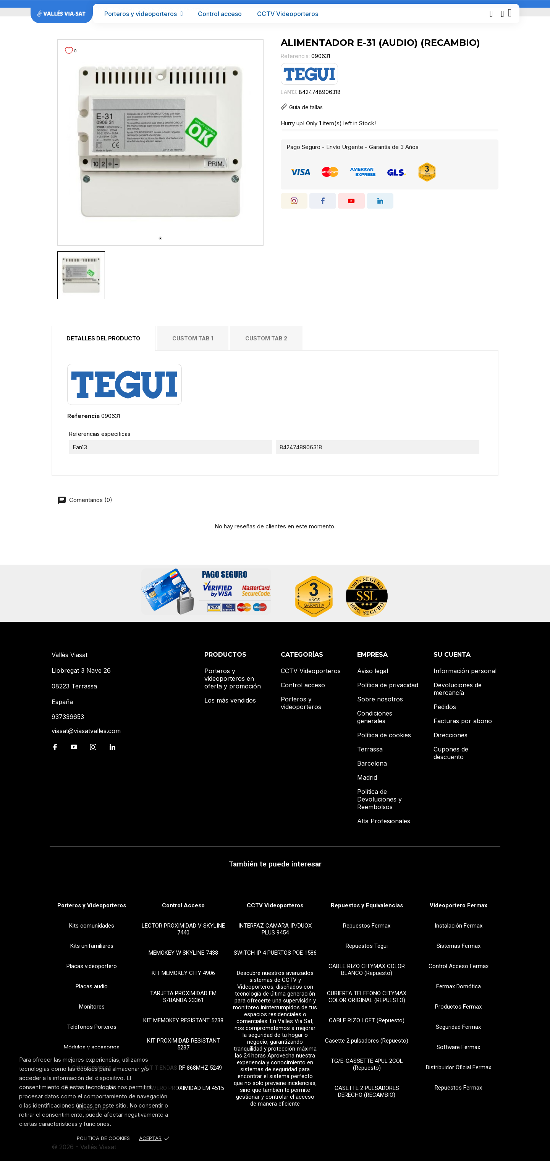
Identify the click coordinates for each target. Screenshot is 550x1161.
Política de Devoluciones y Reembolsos (379, 799)
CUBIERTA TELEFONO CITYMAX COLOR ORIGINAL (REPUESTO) (366, 997)
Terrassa (370, 749)
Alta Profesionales (383, 821)
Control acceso (220, 14)
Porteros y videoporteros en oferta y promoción (232, 678)
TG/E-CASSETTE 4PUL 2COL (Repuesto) (367, 1064)
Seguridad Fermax (458, 1026)
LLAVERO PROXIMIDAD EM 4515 (183, 1088)
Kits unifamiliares (91, 945)
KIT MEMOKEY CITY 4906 (183, 973)
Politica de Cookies (103, 1138)
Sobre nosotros (380, 699)
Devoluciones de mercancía (458, 688)
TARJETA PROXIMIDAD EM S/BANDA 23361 (183, 997)
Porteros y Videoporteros (91, 905)
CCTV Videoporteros (287, 14)
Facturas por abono (463, 721)
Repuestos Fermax (366, 925)
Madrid (367, 777)
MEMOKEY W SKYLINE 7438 (183, 952)
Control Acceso (183, 905)
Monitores (92, 1006)
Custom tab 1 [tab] (192, 338)
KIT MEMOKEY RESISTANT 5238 (183, 1020)
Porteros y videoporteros (143, 14)
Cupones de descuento (451, 753)
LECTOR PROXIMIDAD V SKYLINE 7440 (183, 929)
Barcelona (372, 763)
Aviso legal (372, 671)
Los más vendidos (230, 700)
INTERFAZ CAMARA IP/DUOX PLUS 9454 (275, 929)
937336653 (68, 717)
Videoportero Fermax (458, 905)
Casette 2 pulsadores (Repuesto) (366, 1040)
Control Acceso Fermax (459, 966)
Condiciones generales (374, 717)
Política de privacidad (387, 685)
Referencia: (295, 56)
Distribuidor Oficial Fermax (458, 1067)
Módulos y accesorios (92, 1047)
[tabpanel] (160, 142)
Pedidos (445, 707)
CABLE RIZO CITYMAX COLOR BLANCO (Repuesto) (366, 969)
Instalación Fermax (458, 925)
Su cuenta (452, 654)
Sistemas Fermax (458, 945)
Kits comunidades (91, 925)
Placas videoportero (91, 966)
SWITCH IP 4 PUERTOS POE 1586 (275, 952)
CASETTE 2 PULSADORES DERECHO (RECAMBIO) (367, 1091)
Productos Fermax (458, 1006)
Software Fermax (458, 1047)
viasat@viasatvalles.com (86, 731)
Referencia (83, 415)
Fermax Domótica (458, 986)
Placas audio (92, 986)
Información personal (465, 671)
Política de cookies (384, 735)
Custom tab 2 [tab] (266, 338)
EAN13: (289, 92)
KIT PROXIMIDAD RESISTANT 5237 (183, 1044)
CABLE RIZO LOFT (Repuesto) (366, 1020)
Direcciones (450, 735)
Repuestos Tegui (367, 945)
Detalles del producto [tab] (103, 338)
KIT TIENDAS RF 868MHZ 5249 (183, 1067)
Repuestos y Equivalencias (367, 905)
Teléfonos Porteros (91, 1026)
